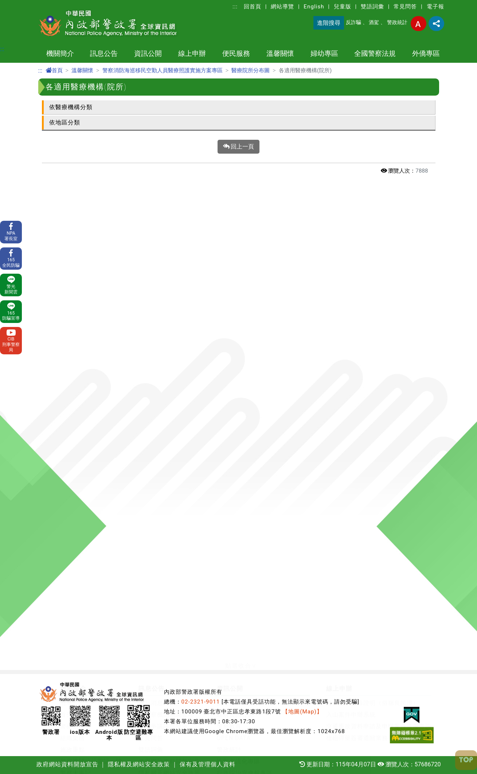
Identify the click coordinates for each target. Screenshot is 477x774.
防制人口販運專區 (180, 558)
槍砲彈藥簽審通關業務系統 (363, 327)
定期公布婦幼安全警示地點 (345, 477)
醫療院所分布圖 (250, 70)
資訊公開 (148, 53)
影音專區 (167, 582)
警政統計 (397, 22)
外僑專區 (426, 53)
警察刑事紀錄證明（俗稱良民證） (372, 292)
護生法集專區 (173, 593)
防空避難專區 (235, 292)
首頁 (54, 70)
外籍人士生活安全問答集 (160, 638)
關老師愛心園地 (177, 488)
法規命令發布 (78, 638)
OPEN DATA (234, 327)
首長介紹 (72, 304)
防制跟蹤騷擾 (326, 488)
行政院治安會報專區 (245, 362)
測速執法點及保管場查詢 (94, 488)
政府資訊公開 (235, 304)
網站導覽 (282, 6)
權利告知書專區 (81, 558)
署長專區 (72, 535)
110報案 (71, 477)
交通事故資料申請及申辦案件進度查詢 (378, 316)
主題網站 (72, 374)
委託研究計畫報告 (85, 386)
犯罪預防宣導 (144, 626)
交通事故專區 (173, 523)
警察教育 (229, 316)
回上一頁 (238, 146)
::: (235, 6)
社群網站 (72, 570)
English (314, 6)
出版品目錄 (232, 397)
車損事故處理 (78, 500)
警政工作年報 (78, 397)
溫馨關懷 (280, 53)
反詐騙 (353, 22)
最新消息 (150, 292)
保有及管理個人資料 (166, 374)
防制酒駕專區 (173, 512)
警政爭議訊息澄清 (163, 316)
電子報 (435, 6)
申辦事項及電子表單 (88, 465)
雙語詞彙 (372, 6)
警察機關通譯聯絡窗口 (248, 386)
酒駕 (374, 22)
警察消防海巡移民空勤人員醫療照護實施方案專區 (162, 70)
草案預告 (72, 626)
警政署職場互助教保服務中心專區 (263, 409)
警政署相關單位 (81, 421)
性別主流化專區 (238, 351)
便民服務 (236, 53)
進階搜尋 (328, 22)
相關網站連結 (78, 582)
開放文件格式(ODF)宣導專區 (99, 547)
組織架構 (72, 327)
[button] (238, 255)
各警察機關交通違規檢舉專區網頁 (201, 535)
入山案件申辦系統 (351, 304)
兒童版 (342, 6)
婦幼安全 (320, 465)
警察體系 (72, 316)
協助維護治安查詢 (85, 512)
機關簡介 (60, 53)
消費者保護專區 (238, 421)
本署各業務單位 (81, 409)
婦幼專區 (324, 53)
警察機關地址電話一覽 (91, 351)
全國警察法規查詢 (85, 649)
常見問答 (405, 6)
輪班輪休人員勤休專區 (186, 477)
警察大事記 (75, 362)
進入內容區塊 (17, 4)
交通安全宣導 (173, 547)
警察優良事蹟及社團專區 (189, 500)
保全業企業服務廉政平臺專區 (257, 374)
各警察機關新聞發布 (166, 304)
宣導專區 (167, 570)
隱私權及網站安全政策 (169, 362)
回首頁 (252, 6)
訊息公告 (104, 53)
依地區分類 (64, 122)
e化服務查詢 (77, 523)
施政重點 (72, 339)
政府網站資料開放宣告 (169, 351)
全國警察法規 (375, 53)
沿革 (66, 292)
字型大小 (418, 23)
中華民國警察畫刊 (85, 433)
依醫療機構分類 (71, 107)
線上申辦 (192, 53)
